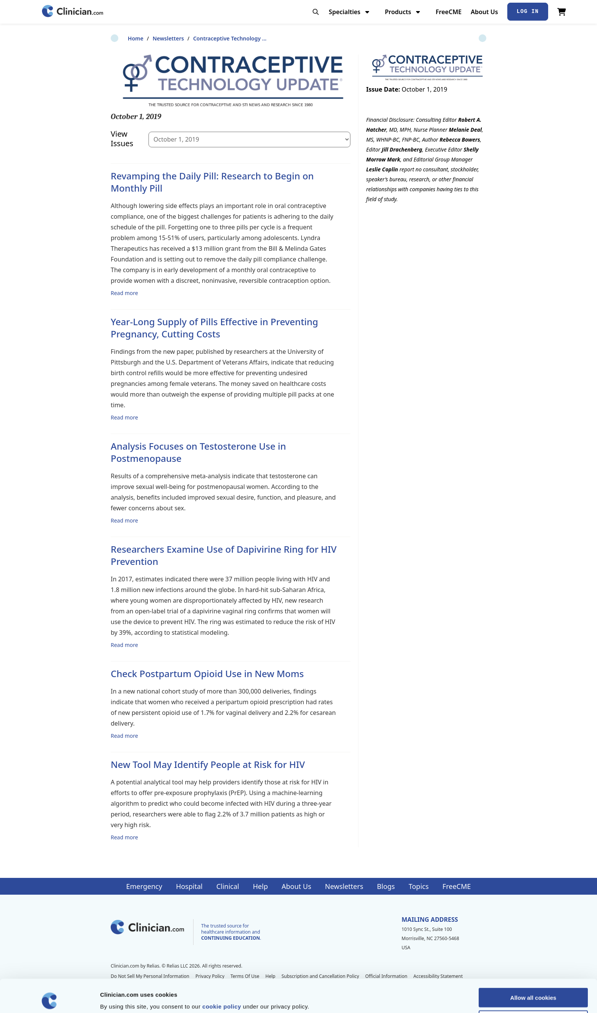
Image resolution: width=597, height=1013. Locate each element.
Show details (400, 998)
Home (118, 38)
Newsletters (151, 38)
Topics (418, 886)
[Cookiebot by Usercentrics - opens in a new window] (49, 998)
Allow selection (533, 987)
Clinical (227, 886)
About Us (484, 12)
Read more (124, 293)
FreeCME (448, 12)
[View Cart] (561, 12)
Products (403, 12)
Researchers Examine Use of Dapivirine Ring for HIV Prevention (224, 555)
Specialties (350, 12)
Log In (528, 11)
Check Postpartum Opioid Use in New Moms (207, 673)
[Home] (72, 11)
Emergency (144, 886)
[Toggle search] (315, 11)
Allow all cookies (533, 964)
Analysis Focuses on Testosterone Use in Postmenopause (198, 452)
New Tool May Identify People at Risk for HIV (208, 764)
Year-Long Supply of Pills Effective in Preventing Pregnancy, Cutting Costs (214, 327)
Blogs (386, 886)
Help (260, 886)
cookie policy (221, 973)
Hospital (189, 886)
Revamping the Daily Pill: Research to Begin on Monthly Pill (212, 181)
